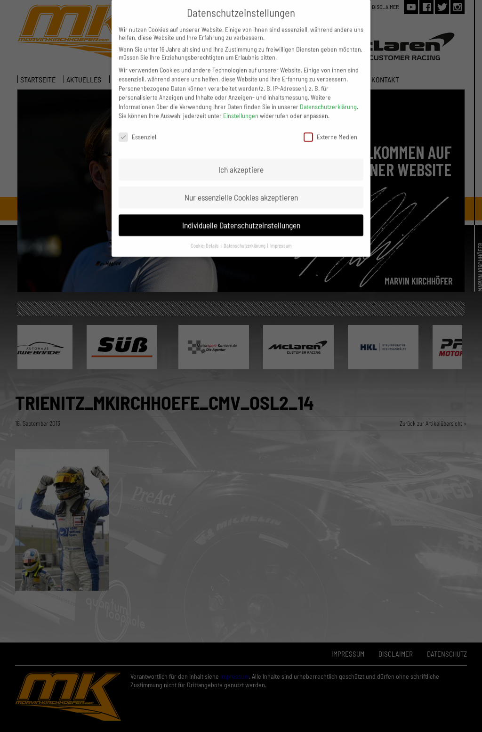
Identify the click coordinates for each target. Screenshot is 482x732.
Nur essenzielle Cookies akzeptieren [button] (241, 190)
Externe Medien (330, 129)
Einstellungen (240, 109)
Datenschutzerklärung (328, 99)
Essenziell (138, 129)
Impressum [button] (281, 238)
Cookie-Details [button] (205, 238)
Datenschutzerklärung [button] (245, 238)
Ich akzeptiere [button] (241, 162)
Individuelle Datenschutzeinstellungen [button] (241, 217)
